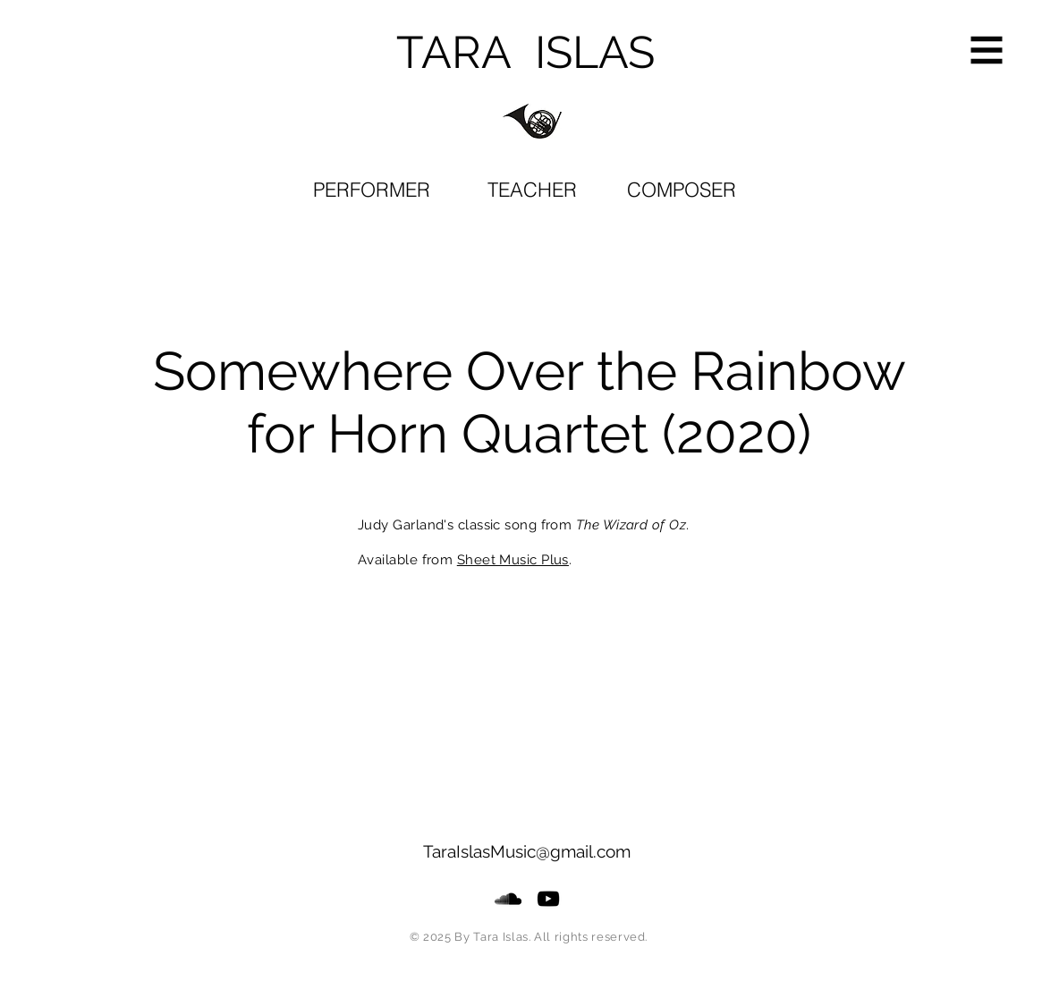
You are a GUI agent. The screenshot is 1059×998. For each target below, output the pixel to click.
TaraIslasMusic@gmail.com (527, 851)
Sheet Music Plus (513, 560)
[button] (987, 50)
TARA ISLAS (525, 52)
